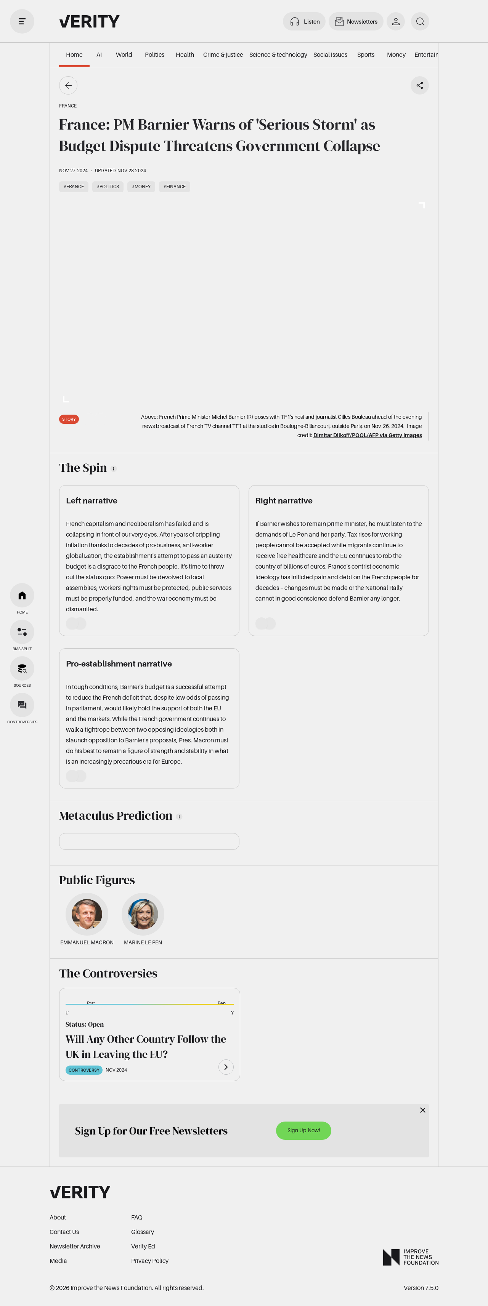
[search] (420, 21)
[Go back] (68, 85)
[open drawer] (22, 21)
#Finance (175, 186)
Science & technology (278, 54)
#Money (141, 186)
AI (99, 54)
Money (396, 54)
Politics (154, 54)
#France (74, 186)
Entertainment (433, 54)
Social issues (330, 54)
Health (185, 54)
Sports (365, 54)
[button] (77, 1017)
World (124, 54)
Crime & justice (223, 54)
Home (74, 54)
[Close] (423, 1110)
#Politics (108, 186)
